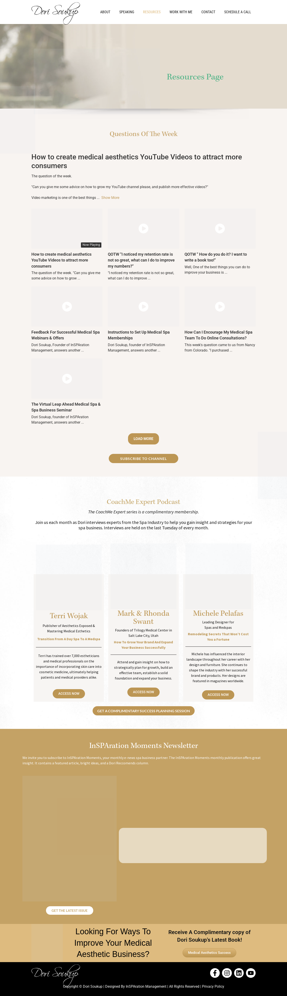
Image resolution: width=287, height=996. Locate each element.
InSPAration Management (146, 986)
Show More (110, 198)
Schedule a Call (237, 12)
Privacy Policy (213, 986)
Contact (208, 12)
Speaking (126, 12)
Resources (152, 12)
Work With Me (181, 12)
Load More (143, 439)
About (105, 12)
